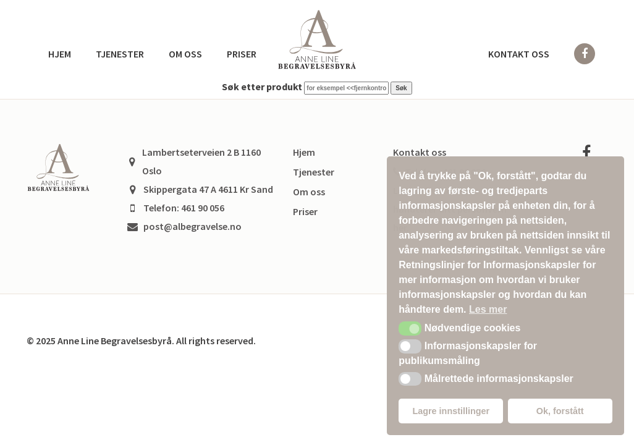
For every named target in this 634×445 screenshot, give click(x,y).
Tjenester (120, 54)
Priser (241, 54)
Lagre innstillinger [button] (450, 411)
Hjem (59, 54)
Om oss (185, 54)
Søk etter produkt (262, 86)
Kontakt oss (518, 54)
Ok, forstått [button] (560, 411)
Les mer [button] (488, 309)
